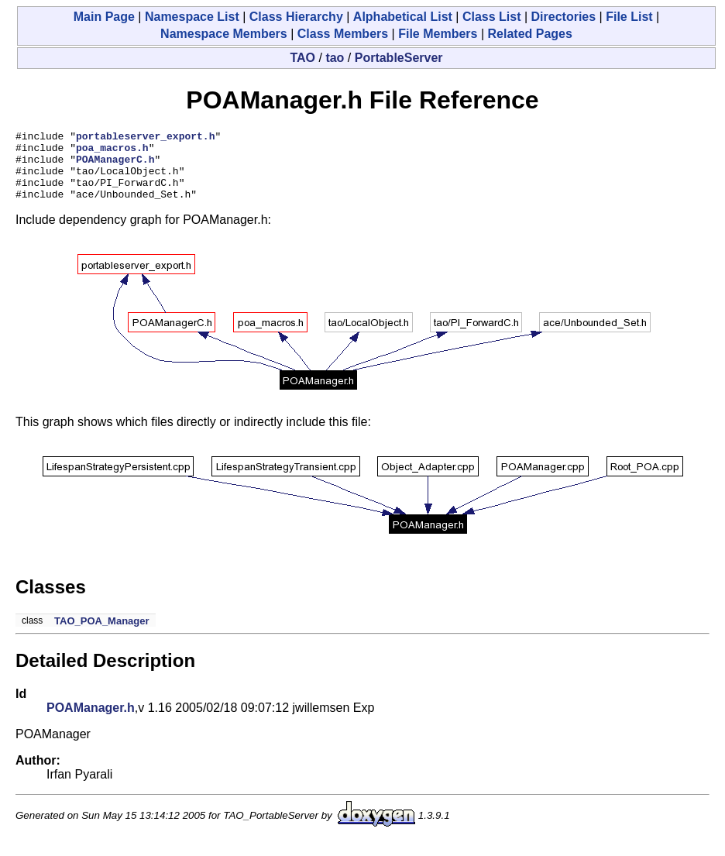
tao (334, 57)
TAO (302, 57)
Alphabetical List (402, 16)
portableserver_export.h (145, 138)
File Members (437, 33)
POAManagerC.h (115, 166)
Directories (563, 16)
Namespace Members (223, 33)
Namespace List (192, 16)
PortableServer (399, 57)
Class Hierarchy (296, 16)
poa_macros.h (112, 152)
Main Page (104, 16)
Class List (491, 16)
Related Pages (530, 33)
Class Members (342, 33)
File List (629, 16)
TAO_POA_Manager (101, 635)
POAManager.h (90, 721)
